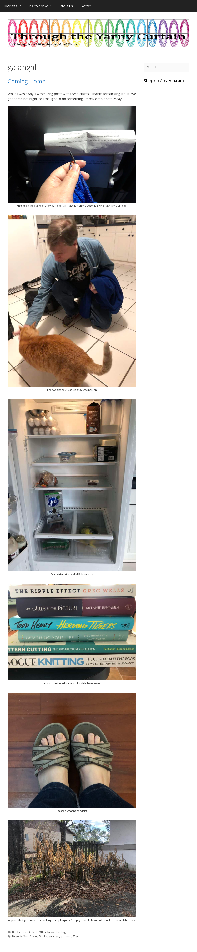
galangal (53, 936)
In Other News (43, 6)
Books (16, 932)
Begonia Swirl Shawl (24, 936)
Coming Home (26, 81)
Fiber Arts (14, 6)
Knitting (61, 932)
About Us (66, 6)
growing (66, 936)
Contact (85, 6)
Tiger (76, 936)
